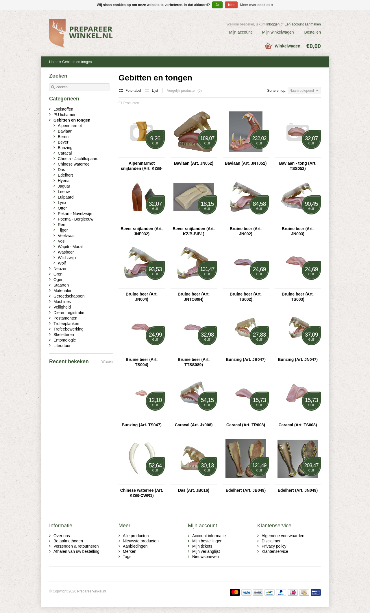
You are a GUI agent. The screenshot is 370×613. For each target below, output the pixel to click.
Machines (62, 301)
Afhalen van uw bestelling (76, 551)
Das (61, 169)
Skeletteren (63, 334)
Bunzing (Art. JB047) (246, 359)
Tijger (63, 230)
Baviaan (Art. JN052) (193, 163)
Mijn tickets (202, 546)
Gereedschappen (68, 296)
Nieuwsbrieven (205, 556)
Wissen (107, 361)
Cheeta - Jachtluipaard (78, 158)
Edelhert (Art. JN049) (298, 490)
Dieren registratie (68, 312)
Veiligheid (62, 307)
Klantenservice (275, 551)
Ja (217, 5)
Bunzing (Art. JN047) (298, 359)
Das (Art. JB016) (193, 490)
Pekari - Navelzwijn (75, 213)
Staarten (61, 285)
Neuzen (60, 268)
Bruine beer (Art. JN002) (246, 231)
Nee (231, 5)
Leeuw (64, 191)
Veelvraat (66, 235)
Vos (61, 241)
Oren (57, 274)
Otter (62, 208)
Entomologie (64, 340)
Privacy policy (274, 546)
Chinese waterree (74, 164)
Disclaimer (271, 541)
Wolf (62, 263)
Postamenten (65, 318)
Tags (127, 556)
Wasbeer (66, 252)
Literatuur (62, 345)
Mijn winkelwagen (278, 32)
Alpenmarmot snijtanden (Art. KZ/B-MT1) (141, 166)
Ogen (58, 279)
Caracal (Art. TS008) (297, 425)
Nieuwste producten (141, 541)
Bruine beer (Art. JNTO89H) (194, 297)
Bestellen (312, 32)
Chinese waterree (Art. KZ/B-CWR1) (141, 493)
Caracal (65, 153)
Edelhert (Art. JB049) (246, 490)
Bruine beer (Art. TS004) (142, 362)
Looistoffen (63, 109)
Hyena (63, 180)
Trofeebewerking (68, 329)
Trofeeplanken (66, 323)
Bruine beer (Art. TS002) (246, 297)
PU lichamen (64, 114)
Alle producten (136, 535)
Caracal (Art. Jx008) (194, 425)
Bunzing (65, 147)
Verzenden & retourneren (76, 546)
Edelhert (65, 175)
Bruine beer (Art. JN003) (298, 231)
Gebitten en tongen (77, 62)
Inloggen (273, 24)
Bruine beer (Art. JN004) (142, 297)
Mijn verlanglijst (206, 551)
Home (53, 62)
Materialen (62, 290)
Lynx (62, 202)
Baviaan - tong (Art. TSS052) (297, 166)
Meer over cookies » (256, 5)
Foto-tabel (130, 91)
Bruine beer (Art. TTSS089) (194, 362)
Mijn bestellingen (207, 541)
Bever (63, 142)
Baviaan (65, 131)
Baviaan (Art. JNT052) (246, 163)
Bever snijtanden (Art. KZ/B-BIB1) (193, 231)
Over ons (61, 535)
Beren (63, 136)
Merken (129, 551)
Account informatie (209, 535)
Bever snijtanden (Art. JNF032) (141, 231)
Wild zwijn (67, 257)
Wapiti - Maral (70, 246)
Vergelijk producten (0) (184, 91)
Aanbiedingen (135, 546)
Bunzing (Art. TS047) (142, 425)
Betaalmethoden (68, 541)
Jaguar (64, 186)
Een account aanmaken (302, 24)
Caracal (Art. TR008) (245, 425)
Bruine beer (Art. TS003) (298, 297)
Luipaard (66, 197)
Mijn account (240, 32)
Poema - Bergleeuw (75, 219)
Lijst (151, 91)
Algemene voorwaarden (283, 535)
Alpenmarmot (70, 125)
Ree (61, 224)
